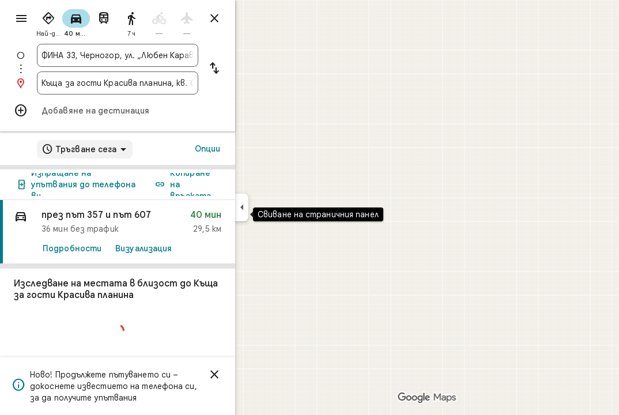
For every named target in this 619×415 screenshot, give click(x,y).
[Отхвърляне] (256, 375)
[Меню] (20, 19)
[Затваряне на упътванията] (256, 18)
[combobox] (159, 55)
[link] (159, 232)
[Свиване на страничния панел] (283, 207)
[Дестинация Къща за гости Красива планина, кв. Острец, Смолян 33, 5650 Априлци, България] (159, 83)
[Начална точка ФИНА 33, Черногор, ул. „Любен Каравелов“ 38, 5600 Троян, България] (159, 55)
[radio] (90, 22)
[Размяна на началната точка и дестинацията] (256, 69)
